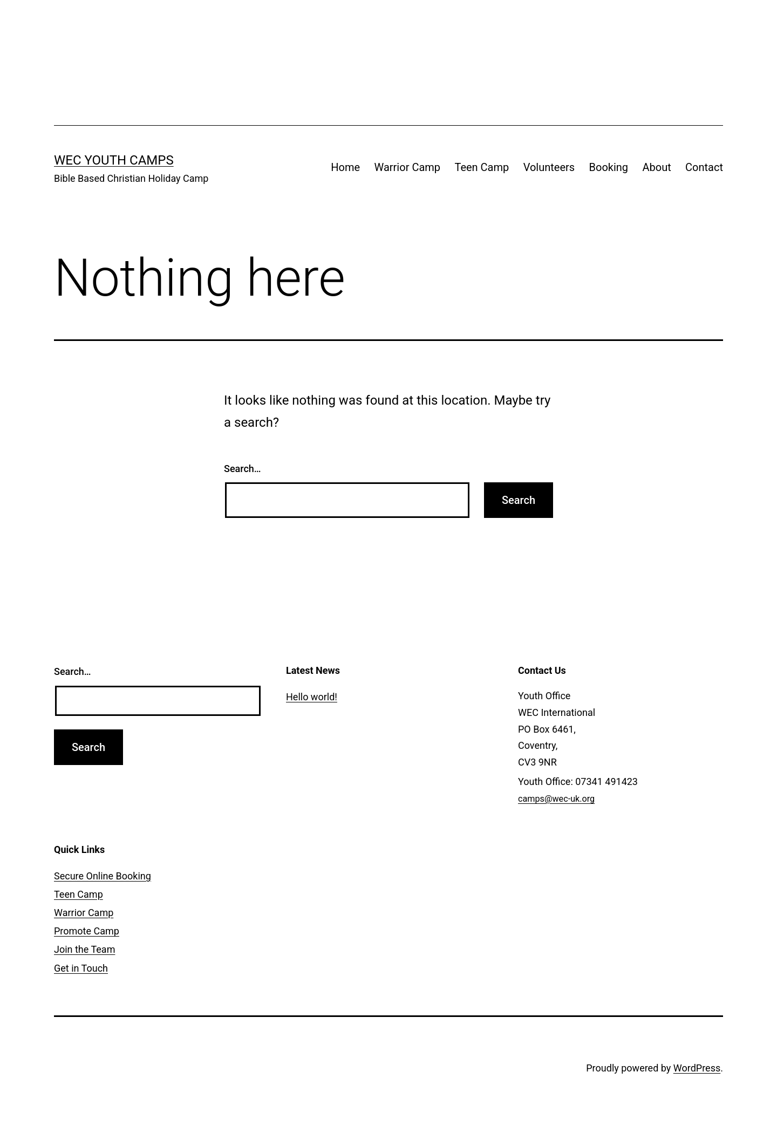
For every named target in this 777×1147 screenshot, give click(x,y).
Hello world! (311, 696)
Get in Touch (81, 968)
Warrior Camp (407, 167)
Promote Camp (86, 931)
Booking (609, 167)
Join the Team (84, 949)
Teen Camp (481, 167)
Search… (242, 468)
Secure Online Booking (102, 876)
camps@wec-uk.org (556, 799)
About (656, 167)
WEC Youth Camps (114, 160)
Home (345, 167)
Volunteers (549, 167)
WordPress (696, 1068)
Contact (704, 167)
